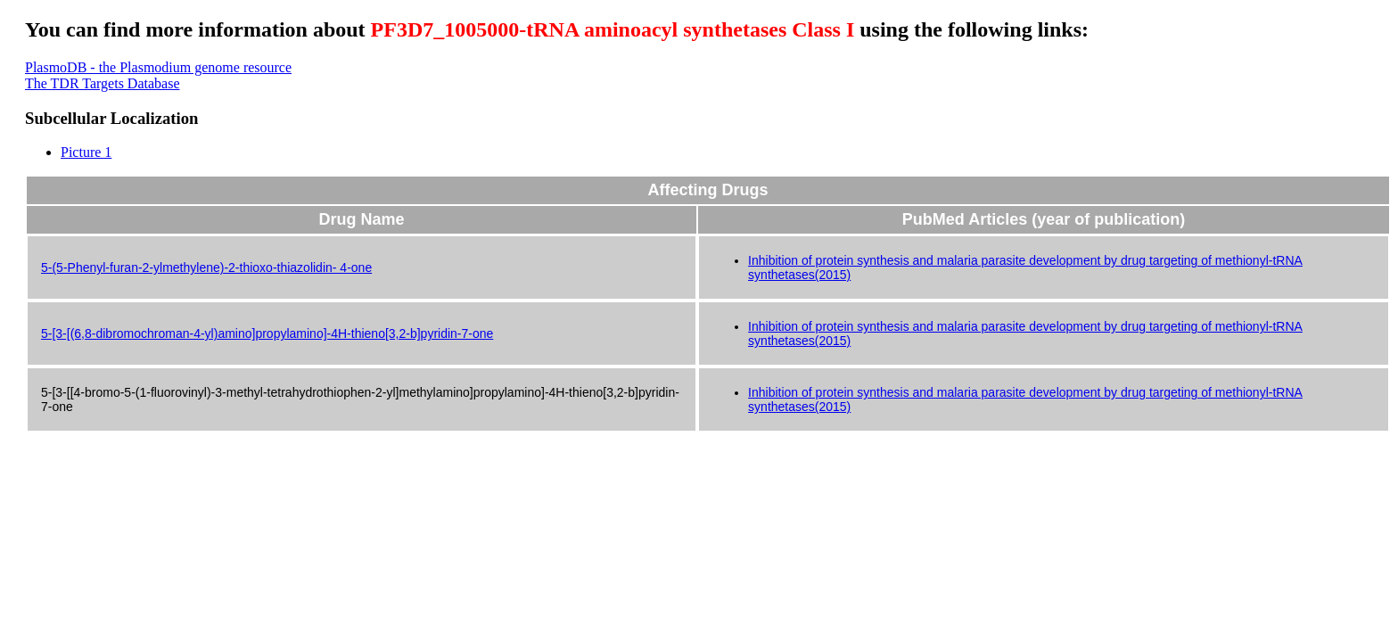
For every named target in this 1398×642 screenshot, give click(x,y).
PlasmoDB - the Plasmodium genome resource (158, 67)
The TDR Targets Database (102, 83)
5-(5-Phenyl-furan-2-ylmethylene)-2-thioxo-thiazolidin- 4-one (206, 267)
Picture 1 (86, 152)
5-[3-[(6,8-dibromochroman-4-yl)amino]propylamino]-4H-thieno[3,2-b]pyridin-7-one (267, 333)
